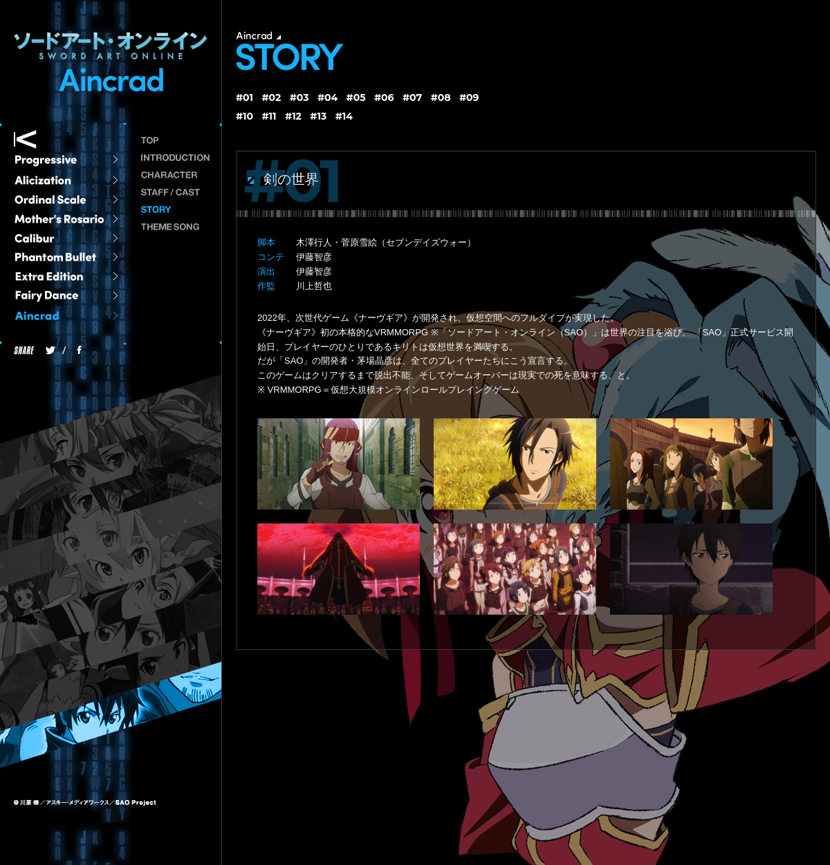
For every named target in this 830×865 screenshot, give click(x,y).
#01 (244, 97)
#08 (441, 97)
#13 (318, 116)
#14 (344, 116)
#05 (356, 97)
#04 (327, 97)
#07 (412, 97)
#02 (271, 97)
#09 (469, 97)
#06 (384, 97)
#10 (244, 116)
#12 (293, 116)
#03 (299, 97)
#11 (269, 116)
